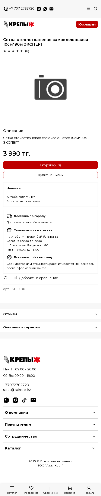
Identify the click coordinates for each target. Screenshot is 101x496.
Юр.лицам (87, 24)
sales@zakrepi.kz (17, 390)
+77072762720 (16, 385)
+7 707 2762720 (18, 8)
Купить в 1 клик (50, 175)
